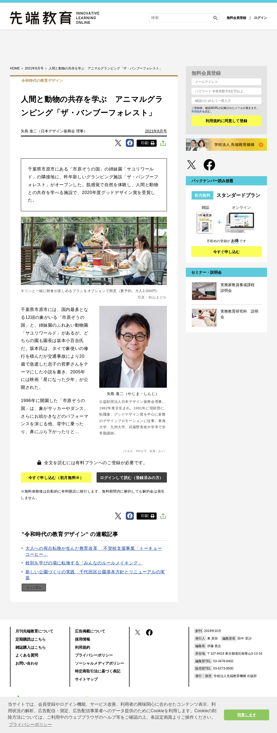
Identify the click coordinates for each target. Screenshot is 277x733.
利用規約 (197, 111)
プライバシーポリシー (94, 655)
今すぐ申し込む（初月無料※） (56, 478)
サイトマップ (86, 679)
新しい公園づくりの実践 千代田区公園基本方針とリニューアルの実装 (95, 575)
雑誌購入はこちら (30, 647)
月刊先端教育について (34, 631)
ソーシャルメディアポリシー (99, 663)
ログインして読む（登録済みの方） (131, 478)
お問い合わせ (26, 663)
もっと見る (34, 587)
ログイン (260, 18)
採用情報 (82, 639)
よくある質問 (26, 655)
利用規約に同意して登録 (226, 121)
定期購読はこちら (30, 639)
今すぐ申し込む (226, 252)
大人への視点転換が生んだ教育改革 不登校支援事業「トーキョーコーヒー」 (93, 551)
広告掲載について (90, 631)
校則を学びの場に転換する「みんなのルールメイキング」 (84, 563)
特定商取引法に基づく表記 (97, 671)
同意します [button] (246, 715)
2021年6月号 (156, 131)
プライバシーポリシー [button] (30, 724)
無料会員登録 (236, 18)
